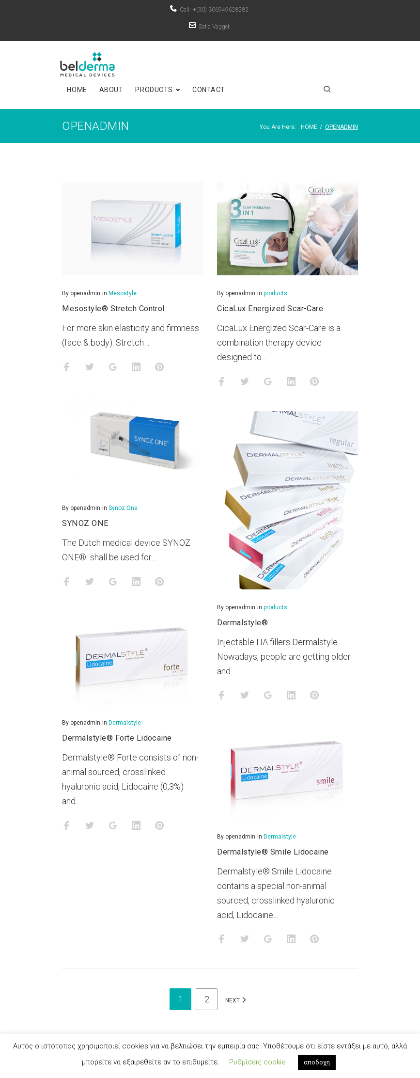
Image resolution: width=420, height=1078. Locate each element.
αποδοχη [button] (317, 1062)
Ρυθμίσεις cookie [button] (257, 1062)
